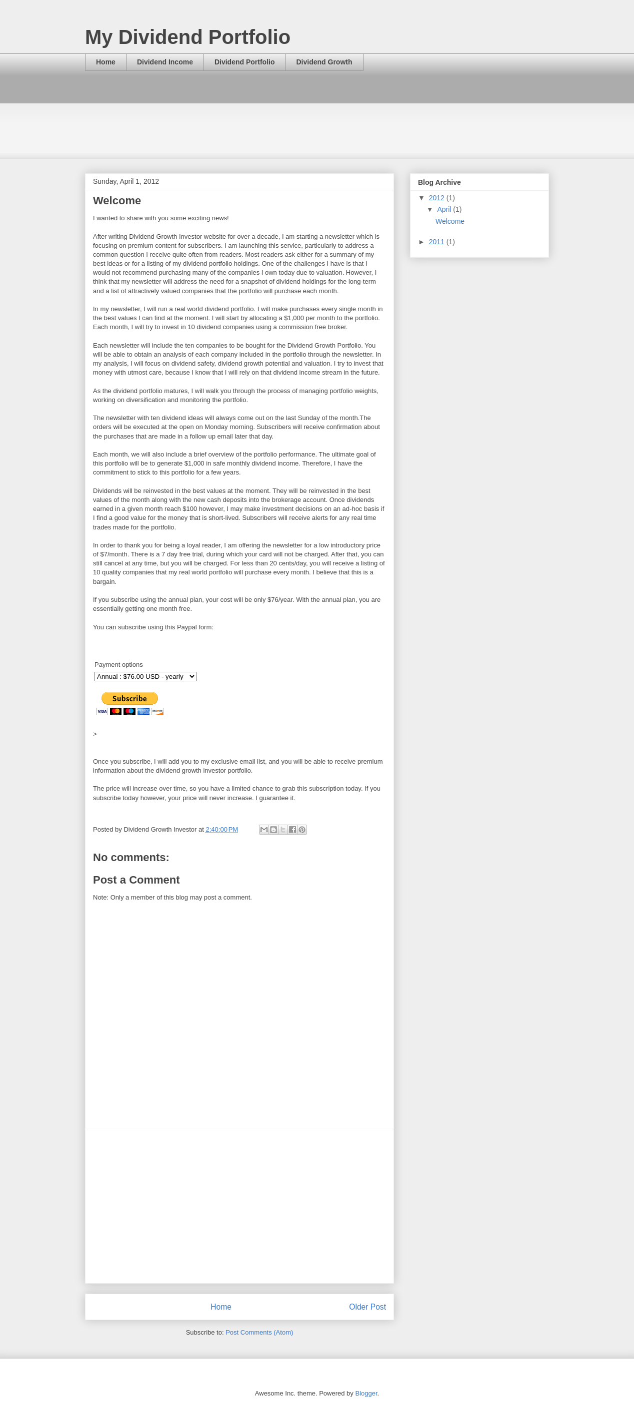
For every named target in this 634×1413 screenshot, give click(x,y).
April (445, 209)
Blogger (366, 1393)
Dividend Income (165, 62)
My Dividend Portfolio (187, 37)
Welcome (450, 221)
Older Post (367, 1307)
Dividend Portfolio (244, 62)
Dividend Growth (324, 62)
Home (106, 62)
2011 (437, 242)
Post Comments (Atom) (259, 1332)
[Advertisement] (267, 108)
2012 (437, 198)
